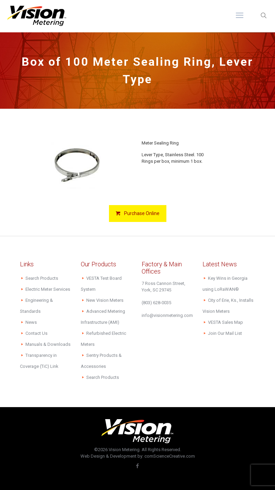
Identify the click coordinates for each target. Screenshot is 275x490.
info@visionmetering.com (167, 315)
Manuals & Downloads (47, 344)
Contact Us (36, 333)
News (31, 322)
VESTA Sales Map (225, 322)
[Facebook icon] (137, 466)
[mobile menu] (239, 15)
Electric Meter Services (47, 289)
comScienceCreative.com (169, 456)
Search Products (41, 278)
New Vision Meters (104, 300)
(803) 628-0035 (156, 302)
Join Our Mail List (225, 333)
